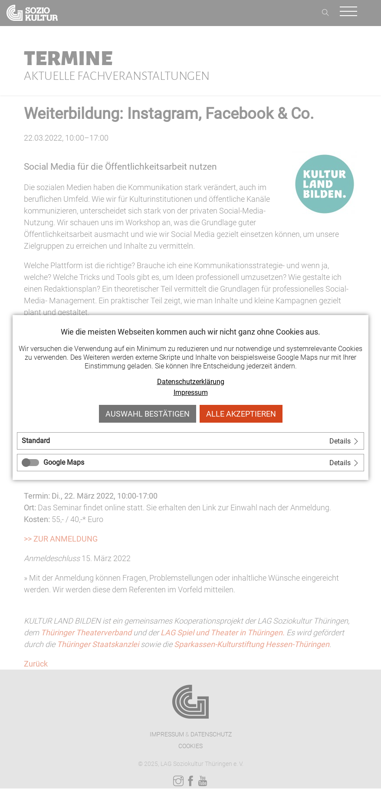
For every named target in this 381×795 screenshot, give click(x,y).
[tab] (190, 441)
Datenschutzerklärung (190, 382)
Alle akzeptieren (241, 413)
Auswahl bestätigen (147, 413)
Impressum (191, 392)
